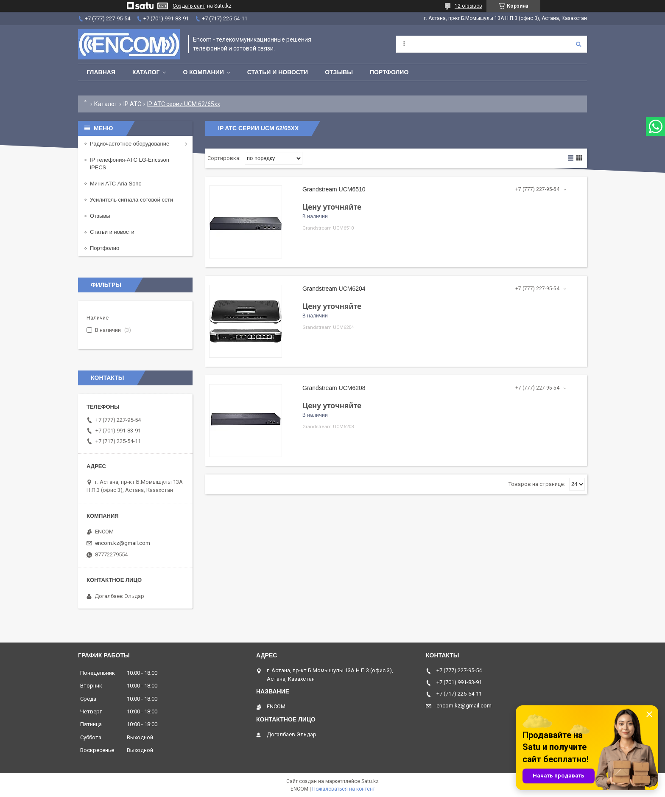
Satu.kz (370, 781)
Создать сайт (189, 6)
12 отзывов (468, 6)
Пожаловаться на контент (343, 789)
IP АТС (132, 104)
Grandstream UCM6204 (334, 288)
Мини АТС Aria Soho (116, 183)
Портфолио (389, 72)
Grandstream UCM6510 (334, 189)
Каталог (146, 72)
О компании (203, 72)
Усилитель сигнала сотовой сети (131, 199)
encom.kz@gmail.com (122, 543)
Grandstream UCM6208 (334, 387)
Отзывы (339, 72)
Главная (101, 72)
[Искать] (578, 44)
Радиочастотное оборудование (129, 143)
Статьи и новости (277, 72)
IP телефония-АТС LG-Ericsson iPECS (129, 164)
